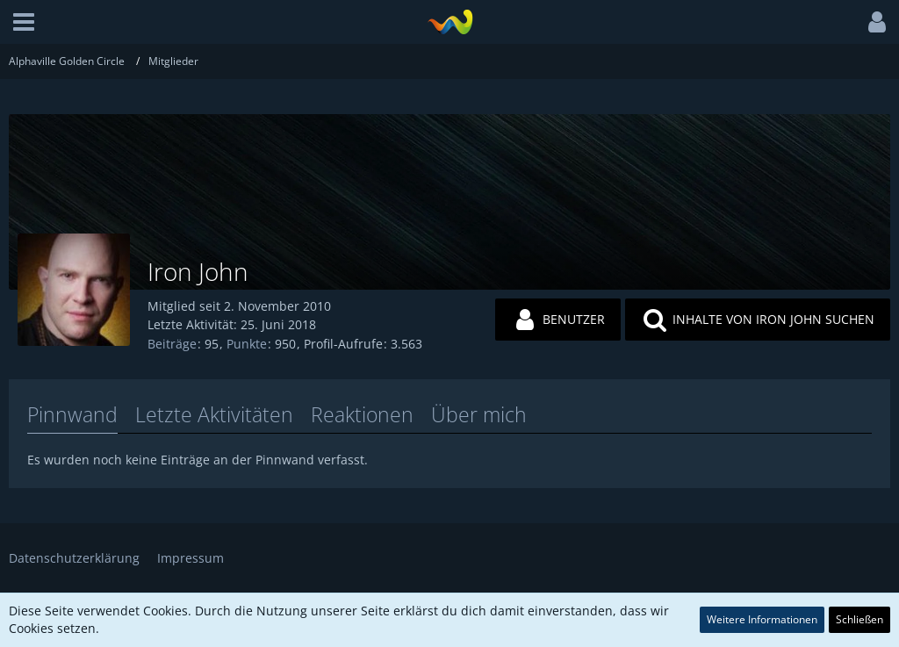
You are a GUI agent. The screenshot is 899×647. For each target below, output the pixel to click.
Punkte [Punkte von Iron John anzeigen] (247, 343)
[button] (24, 22)
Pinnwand (72, 414)
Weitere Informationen (762, 619)
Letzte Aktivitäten (214, 414)
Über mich (479, 414)
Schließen (859, 619)
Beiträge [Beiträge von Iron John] (172, 343)
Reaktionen (362, 414)
